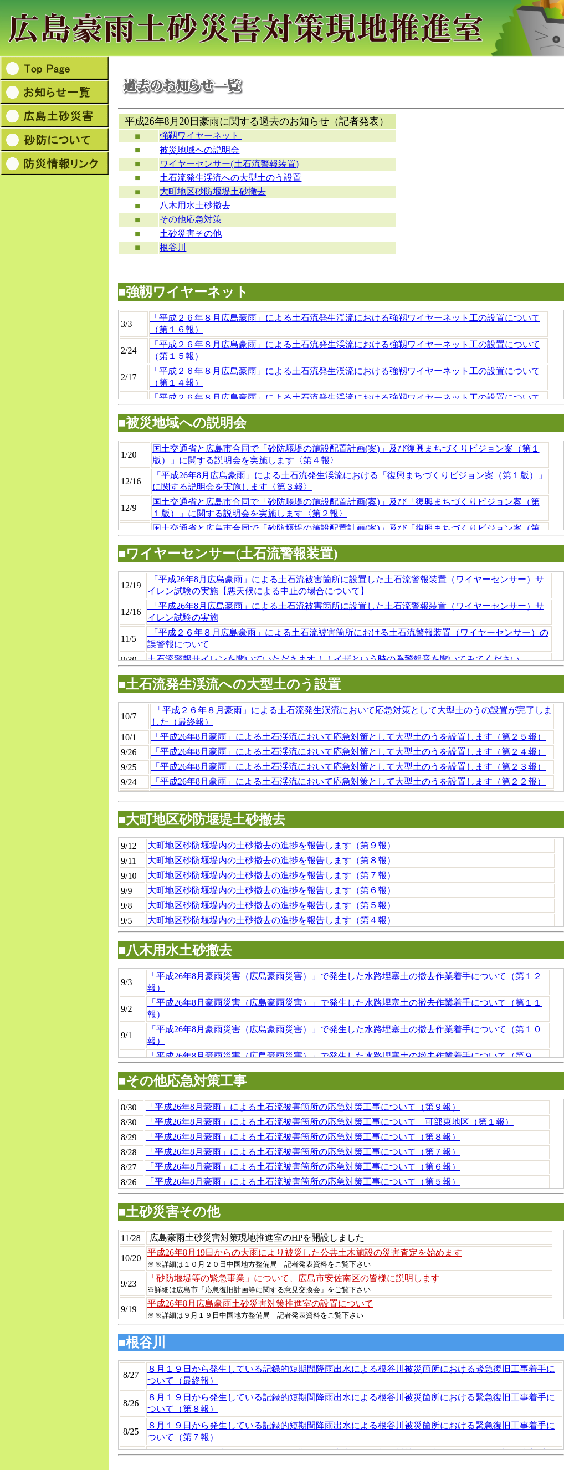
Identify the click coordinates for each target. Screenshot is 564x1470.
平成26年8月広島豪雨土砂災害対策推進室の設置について (260, 1303)
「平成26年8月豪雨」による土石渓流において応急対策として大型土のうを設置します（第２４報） (348, 751)
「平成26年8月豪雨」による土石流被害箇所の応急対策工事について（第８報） (303, 1136)
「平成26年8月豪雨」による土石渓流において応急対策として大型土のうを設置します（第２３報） (348, 766)
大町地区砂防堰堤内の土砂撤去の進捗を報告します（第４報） (271, 920)
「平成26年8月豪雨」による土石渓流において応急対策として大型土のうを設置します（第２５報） (348, 736)
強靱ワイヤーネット (201, 135)
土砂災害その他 (191, 233)
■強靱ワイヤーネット (183, 292)
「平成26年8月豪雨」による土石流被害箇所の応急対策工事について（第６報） (303, 1166)
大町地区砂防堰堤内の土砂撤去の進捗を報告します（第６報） (271, 890)
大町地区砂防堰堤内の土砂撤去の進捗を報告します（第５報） (271, 905)
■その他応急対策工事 (182, 1081)
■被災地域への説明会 (182, 423)
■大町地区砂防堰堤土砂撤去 (202, 819)
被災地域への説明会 (199, 150)
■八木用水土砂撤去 (175, 950)
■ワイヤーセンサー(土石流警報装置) (227, 553)
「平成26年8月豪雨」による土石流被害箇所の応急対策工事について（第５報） (303, 1181)
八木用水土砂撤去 (195, 205)
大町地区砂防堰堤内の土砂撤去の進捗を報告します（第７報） (271, 875)
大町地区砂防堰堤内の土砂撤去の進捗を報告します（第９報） (271, 845)
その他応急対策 (191, 219)
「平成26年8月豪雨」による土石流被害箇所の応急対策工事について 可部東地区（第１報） (330, 1121)
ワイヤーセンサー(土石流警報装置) (229, 163)
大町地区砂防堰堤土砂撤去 (213, 191)
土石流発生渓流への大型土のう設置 (230, 177)
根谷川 (173, 247)
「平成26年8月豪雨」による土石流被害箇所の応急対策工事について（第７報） (303, 1151)
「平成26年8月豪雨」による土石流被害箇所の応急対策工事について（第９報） (303, 1107)
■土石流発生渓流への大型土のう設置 (229, 684)
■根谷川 (142, 1342)
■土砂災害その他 (169, 1212)
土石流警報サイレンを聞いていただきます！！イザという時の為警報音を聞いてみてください (333, 659)
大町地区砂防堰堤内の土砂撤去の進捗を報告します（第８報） (271, 860)
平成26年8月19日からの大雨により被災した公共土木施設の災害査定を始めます (304, 1252)
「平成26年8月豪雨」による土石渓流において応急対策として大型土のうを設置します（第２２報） (348, 781)
